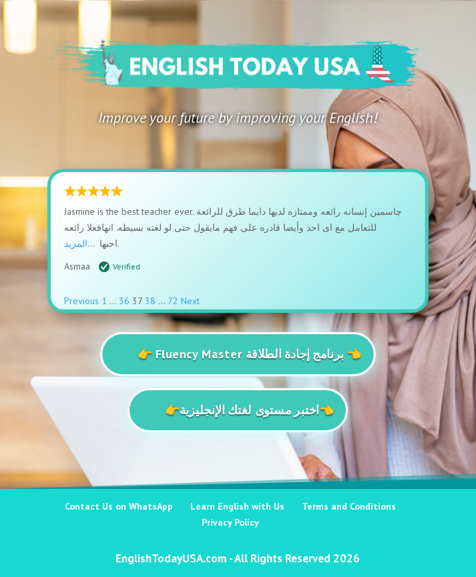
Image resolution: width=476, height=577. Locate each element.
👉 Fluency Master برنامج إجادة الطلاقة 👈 (250, 353)
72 (173, 301)
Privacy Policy (230, 522)
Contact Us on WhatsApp (119, 506)
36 (124, 301)
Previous (81, 301)
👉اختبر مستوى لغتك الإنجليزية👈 (249, 410)
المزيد (75, 243)
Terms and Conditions (349, 506)
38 (150, 301)
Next (190, 301)
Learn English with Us (237, 506)
